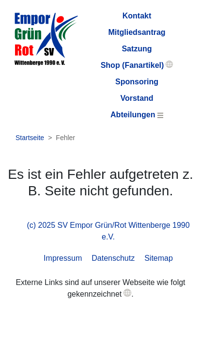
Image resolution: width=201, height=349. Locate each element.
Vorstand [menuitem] (136, 98)
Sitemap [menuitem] (158, 258)
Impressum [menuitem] (63, 258)
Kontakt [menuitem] (137, 16)
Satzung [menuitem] (137, 49)
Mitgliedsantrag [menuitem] (136, 32)
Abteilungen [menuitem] (136, 115)
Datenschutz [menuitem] (113, 258)
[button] (127, 293)
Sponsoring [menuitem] (136, 82)
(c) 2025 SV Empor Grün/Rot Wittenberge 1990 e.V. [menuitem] (108, 231)
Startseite (29, 138)
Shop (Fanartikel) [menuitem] (132, 65)
